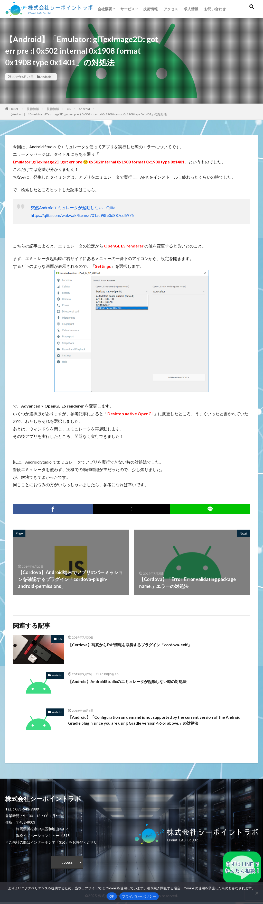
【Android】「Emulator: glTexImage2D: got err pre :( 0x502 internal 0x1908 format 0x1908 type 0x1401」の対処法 (88, 114)
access (67, 863)
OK (111, 896)
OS (69, 109)
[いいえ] (256, 893)
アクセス (171, 9)
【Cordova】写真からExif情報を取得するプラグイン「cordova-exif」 (141, 644)
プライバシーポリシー (139, 896)
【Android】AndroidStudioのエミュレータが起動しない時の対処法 (138, 681)
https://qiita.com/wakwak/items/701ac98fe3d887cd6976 (82, 215)
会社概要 (105, 9)
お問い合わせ (215, 9)
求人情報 (191, 9)
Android (46, 77)
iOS (60, 638)
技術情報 (150, 9)
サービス (127, 9)
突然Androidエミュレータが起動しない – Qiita (73, 207)
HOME (14, 109)
